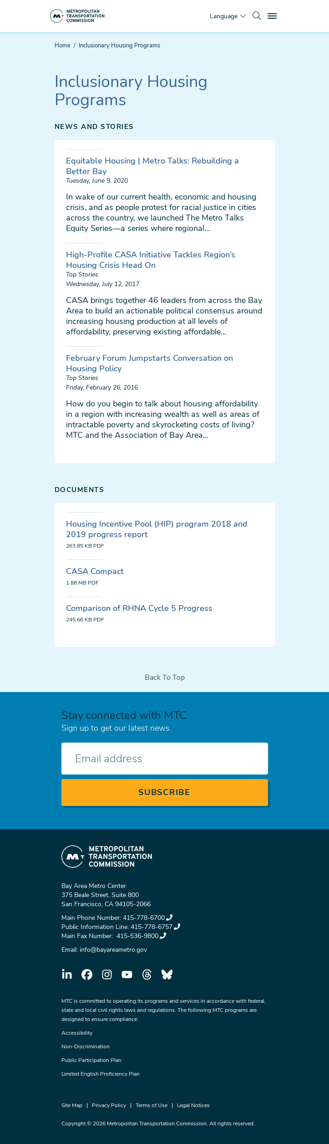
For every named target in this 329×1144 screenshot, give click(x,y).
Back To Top (165, 677)
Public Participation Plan (91, 1060)
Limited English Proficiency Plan (100, 1073)
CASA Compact (95, 571)
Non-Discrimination (85, 1046)
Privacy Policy (109, 1105)
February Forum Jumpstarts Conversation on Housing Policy (149, 363)
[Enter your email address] (164, 759)
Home (63, 45)
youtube (126, 974)
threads (147, 974)
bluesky (167, 974)
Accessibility (76, 1032)
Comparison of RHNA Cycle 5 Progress (139, 608)
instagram (106, 974)
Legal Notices (193, 1105)
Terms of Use (151, 1105)
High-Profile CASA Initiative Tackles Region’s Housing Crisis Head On (150, 260)
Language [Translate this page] (224, 16)
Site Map (71, 1105)
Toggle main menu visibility (273, 15)
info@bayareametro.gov (113, 949)
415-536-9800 (140, 936)
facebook (86, 974)
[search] (256, 16)
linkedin (66, 974)
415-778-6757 (155, 927)
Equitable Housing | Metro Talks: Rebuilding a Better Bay (152, 166)
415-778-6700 (147, 917)
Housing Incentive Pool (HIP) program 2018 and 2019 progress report (157, 529)
